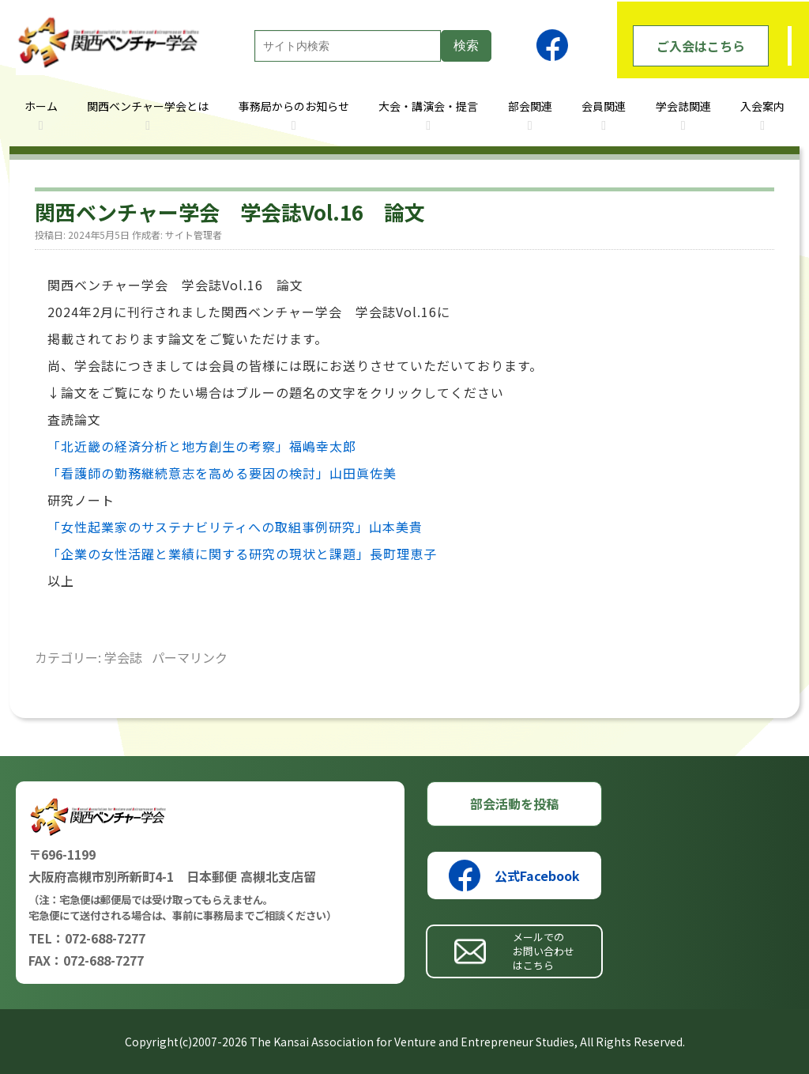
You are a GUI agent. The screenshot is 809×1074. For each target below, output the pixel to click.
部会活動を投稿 (514, 803)
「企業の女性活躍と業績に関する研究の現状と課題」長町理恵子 (242, 553)
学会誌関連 (683, 106)
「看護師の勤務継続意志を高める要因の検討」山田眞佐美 (222, 472)
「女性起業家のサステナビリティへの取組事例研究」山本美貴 (235, 526)
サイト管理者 (193, 234)
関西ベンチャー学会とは (148, 106)
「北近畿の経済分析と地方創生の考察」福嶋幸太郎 (201, 446)
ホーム (41, 106)
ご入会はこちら (701, 45)
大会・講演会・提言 (428, 106)
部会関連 (530, 106)
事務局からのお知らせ (294, 106)
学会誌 (123, 657)
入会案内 (762, 106)
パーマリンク (190, 657)
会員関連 (603, 106)
